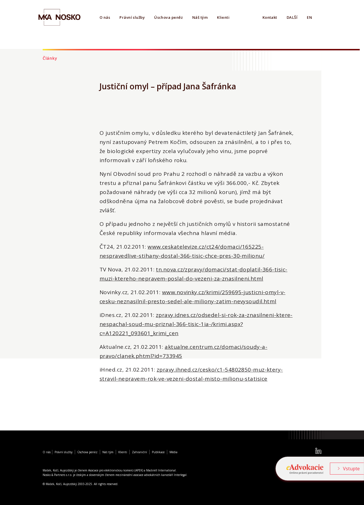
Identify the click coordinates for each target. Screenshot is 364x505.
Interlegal (180, 475)
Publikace (158, 452)
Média (173, 452)
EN (309, 17)
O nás (105, 17)
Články (50, 58)
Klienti (223, 17)
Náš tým (200, 17)
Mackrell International (161, 470)
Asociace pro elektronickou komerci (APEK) (115, 470)
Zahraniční (139, 452)
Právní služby (132, 17)
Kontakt (269, 17)
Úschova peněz (168, 17)
